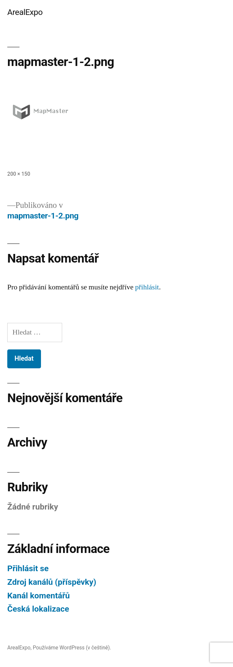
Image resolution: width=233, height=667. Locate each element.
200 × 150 (18, 174)
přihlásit (147, 287)
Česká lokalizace (38, 609)
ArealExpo (25, 12)
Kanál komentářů (38, 595)
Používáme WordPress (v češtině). (72, 647)
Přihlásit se (28, 568)
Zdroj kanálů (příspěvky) (51, 582)
